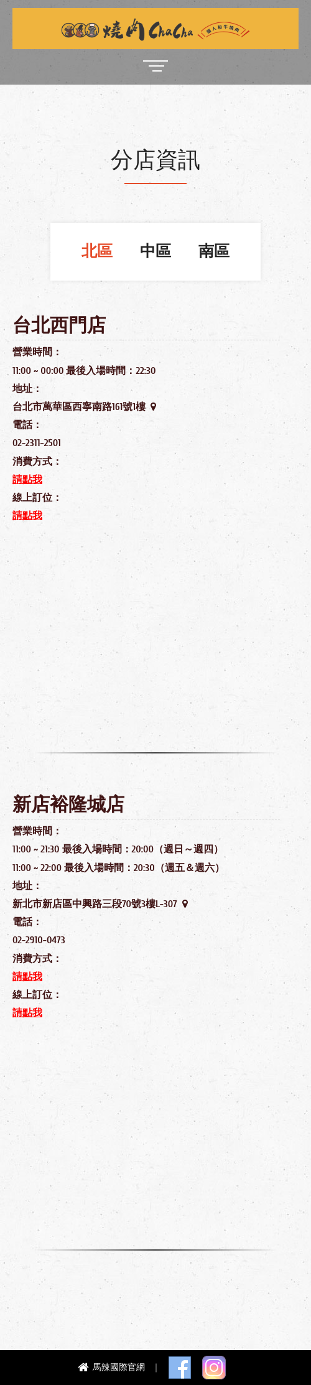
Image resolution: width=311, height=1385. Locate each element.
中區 (155, 252)
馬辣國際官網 (112, 1367)
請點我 (27, 479)
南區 (214, 252)
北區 (97, 252)
